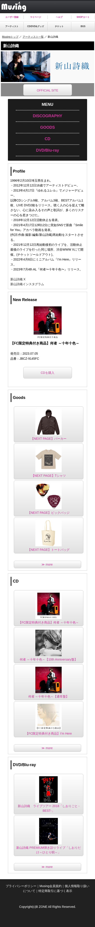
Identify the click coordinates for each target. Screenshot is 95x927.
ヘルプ (59, 17)
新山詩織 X (17, 279)
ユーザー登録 (11, 17)
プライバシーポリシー (21, 886)
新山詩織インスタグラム (27, 284)
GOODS (47, 127)
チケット (59, 26)
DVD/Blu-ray (47, 150)
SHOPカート (83, 17)
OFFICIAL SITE (47, 90)
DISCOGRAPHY (47, 116)
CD (47, 139)
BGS (83, 26)
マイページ (35, 17)
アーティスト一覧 (33, 36)
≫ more (47, 564)
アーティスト (11, 26)
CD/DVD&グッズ (35, 26)
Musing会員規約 (50, 886)
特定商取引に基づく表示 (55, 891)
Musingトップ (10, 36)
